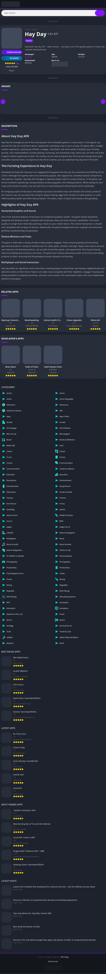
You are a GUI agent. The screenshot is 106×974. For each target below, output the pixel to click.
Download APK (11, 53)
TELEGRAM (9, 59)
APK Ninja (65, 958)
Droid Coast (53, 962)
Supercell (28, 57)
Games (34, 30)
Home (27, 30)
